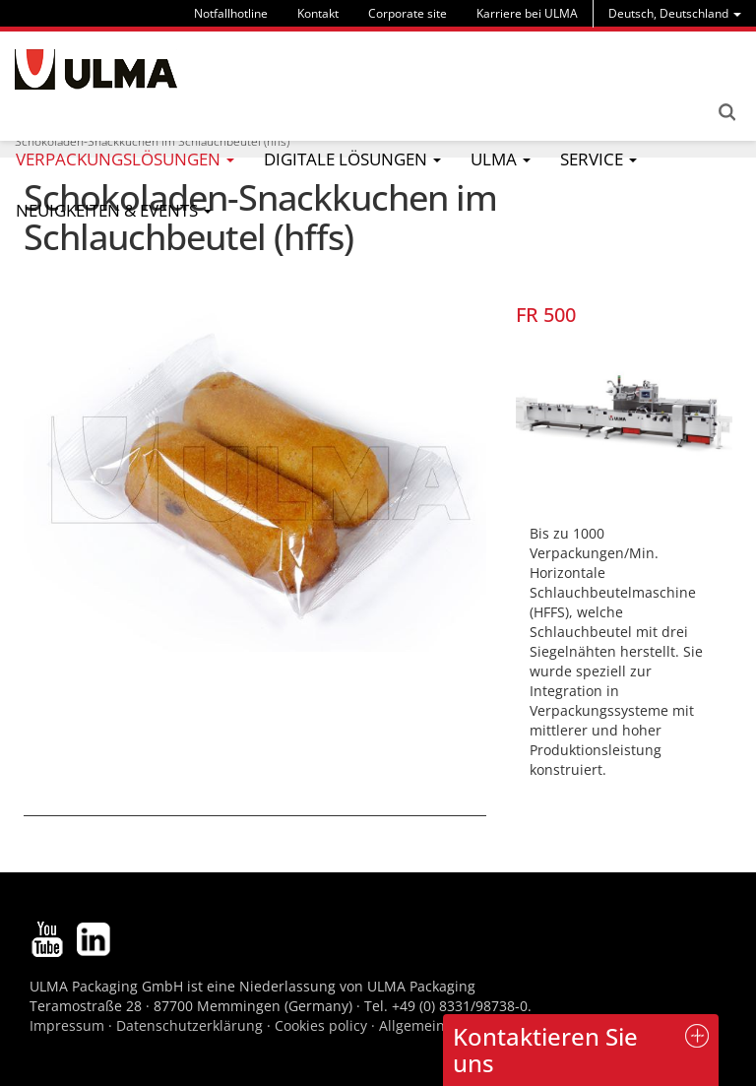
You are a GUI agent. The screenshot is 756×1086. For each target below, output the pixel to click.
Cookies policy (321, 1025)
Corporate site (407, 13)
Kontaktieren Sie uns (545, 1049)
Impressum (67, 1025)
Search (726, 112)
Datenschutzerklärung (191, 1025)
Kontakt (318, 13)
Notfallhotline (231, 13)
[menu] (674, 13)
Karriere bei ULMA (527, 13)
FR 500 (546, 314)
